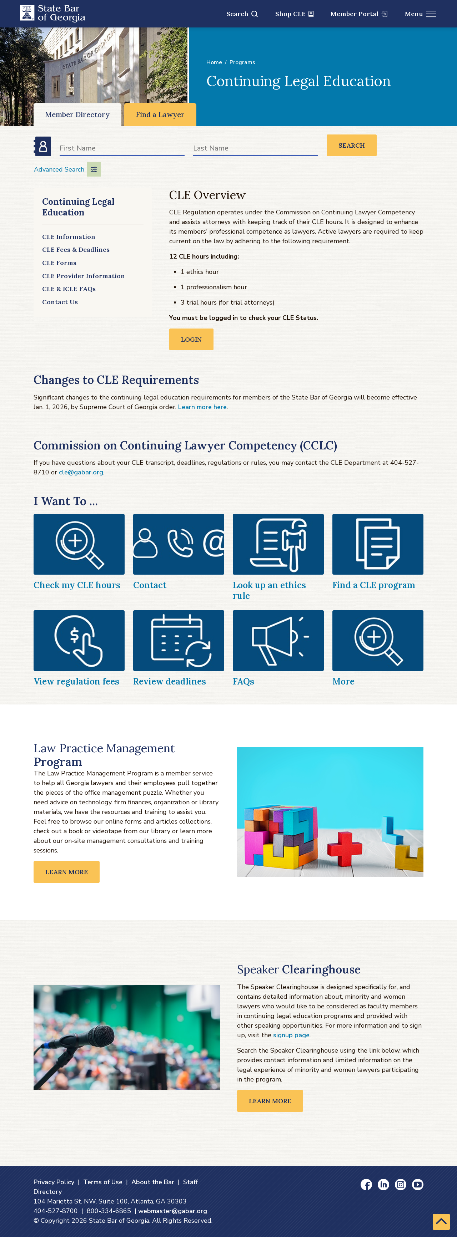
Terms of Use (102, 1182)
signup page (291, 1035)
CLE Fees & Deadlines (76, 249)
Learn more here (202, 407)
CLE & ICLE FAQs (69, 289)
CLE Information (68, 237)
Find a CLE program (373, 585)
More (343, 681)
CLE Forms (59, 263)
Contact (149, 585)
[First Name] (122, 149)
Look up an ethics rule (269, 590)
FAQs (243, 681)
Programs (242, 62)
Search (242, 14)
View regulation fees (76, 681)
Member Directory (77, 114)
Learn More (66, 872)
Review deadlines (169, 681)
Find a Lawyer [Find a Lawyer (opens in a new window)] (160, 114)
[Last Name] (255, 149)
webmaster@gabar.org (172, 1211)
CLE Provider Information (83, 276)
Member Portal (359, 14)
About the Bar (152, 1182)
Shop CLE (294, 14)
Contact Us (60, 302)
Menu (421, 14)
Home (214, 62)
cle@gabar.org (81, 472)
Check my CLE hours (77, 585)
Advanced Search (67, 169)
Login (191, 339)
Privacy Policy (54, 1182)
